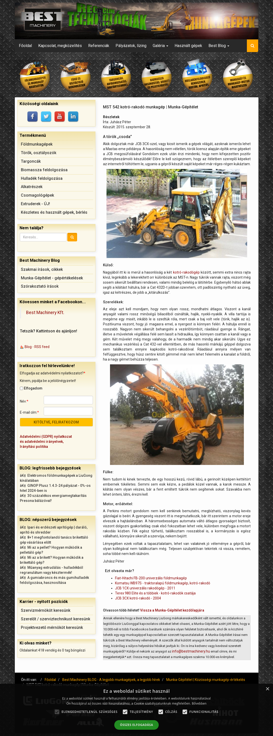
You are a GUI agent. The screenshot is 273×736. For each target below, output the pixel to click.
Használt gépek (188, 45)
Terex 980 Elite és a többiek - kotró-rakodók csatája (155, 593)
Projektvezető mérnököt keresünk (52, 627)
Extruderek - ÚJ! (35, 203)
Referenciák (98, 45)
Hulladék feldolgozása (42, 178)
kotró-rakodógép (186, 272)
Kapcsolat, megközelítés (60, 45)
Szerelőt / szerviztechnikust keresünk (55, 619)
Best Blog (218, 45)
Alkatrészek (31, 186)
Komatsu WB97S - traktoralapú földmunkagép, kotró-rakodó (162, 583)
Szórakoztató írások (40, 286)
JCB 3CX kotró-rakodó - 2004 (138, 598)
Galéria (160, 45)
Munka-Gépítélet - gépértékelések (52, 278)
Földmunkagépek (36, 144)
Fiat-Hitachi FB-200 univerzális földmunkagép (151, 578)
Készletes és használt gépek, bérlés (54, 212)
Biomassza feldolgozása (44, 169)
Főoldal (25, 45)
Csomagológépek (37, 195)
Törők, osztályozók (38, 152)
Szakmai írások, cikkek (42, 269)
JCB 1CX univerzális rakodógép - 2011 (145, 588)
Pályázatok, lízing (131, 45)
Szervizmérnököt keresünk (45, 610)
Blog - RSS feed (37, 347)
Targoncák (31, 161)
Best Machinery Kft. (45, 312)
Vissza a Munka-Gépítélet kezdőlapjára (172, 610)
